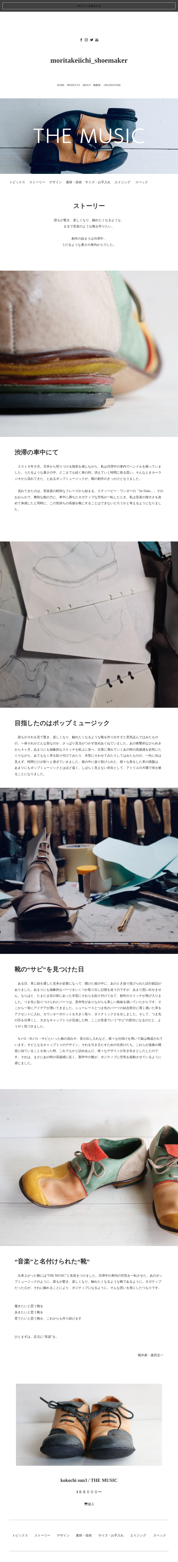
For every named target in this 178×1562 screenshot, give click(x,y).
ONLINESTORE (112, 73)
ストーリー (37, 170)
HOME (60, 73)
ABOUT (86, 73)
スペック (141, 170)
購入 (89, 1492)
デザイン (55, 170)
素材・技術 (74, 170)
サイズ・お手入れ (98, 170)
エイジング (122, 170)
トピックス (17, 170)
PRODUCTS (73, 73)
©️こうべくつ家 (89, 1554)
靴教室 (97, 73)
